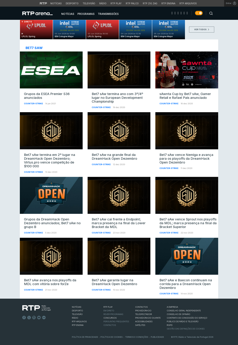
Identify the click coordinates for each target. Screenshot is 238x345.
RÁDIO (75, 318)
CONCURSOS (110, 318)
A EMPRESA (172, 307)
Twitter (29, 317)
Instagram (34, 317)
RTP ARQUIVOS (79, 321)
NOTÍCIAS (76, 307)
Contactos (109, 325)
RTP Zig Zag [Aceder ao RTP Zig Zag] (150, 3)
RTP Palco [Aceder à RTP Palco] (132, 3)
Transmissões (108, 14)
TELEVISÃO (77, 314)
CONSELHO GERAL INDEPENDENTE (184, 310)
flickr (44, 317)
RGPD (170, 325)
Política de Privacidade (85, 337)
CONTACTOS (141, 307)
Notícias (67, 14)
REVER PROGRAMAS (113, 314)
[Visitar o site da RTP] (43, 3)
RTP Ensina (77, 325)
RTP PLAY (108, 307)
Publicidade (157, 337)
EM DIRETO (108, 310)
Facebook (24, 317)
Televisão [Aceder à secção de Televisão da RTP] (89, 3)
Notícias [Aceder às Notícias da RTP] (56, 3)
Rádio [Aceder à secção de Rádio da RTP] (102, 3)
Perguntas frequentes (116, 321)
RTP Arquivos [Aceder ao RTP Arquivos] (188, 3)
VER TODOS (201, 29)
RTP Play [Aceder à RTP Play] (116, 3)
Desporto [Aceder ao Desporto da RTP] (72, 3)
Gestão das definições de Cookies (186, 329)
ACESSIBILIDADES (144, 321)
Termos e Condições (136, 337)
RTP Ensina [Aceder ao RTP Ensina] (168, 3)
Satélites (140, 325)
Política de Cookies (111, 337)
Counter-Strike (33, 103)
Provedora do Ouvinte (148, 318)
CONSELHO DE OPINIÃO (178, 314)
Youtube (39, 317)
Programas (86, 14)
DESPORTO (77, 310)
